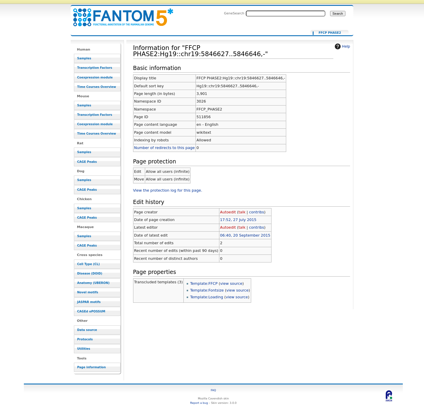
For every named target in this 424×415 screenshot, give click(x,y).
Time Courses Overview (96, 86)
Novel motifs (87, 292)
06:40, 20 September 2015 (245, 235)
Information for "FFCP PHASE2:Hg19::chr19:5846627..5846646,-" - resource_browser (119, 14)
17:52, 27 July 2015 (238, 219)
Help (341, 46)
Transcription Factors (94, 67)
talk (242, 212)
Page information (91, 367)
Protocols (85, 339)
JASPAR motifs (89, 302)
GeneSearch (234, 13)
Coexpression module (95, 77)
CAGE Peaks (87, 161)
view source (231, 283)
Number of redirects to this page (164, 147)
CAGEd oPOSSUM (91, 311)
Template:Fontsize (207, 290)
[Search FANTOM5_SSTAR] (285, 13)
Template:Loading (206, 297)
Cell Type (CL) (88, 264)
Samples (84, 58)
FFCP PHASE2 (330, 32)
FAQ (213, 390)
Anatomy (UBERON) (93, 283)
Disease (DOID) (89, 273)
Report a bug (199, 402)
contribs (256, 212)
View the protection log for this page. (167, 190)
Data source (87, 330)
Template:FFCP (204, 283)
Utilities (83, 348)
